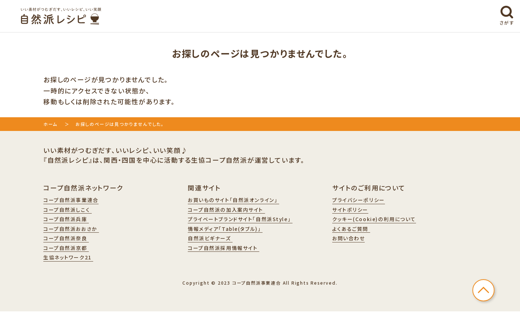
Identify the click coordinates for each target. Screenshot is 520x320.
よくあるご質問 (353, 233)
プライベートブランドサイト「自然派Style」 (248, 222)
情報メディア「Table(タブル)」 (231, 233)
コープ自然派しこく (71, 211)
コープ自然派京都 (69, 254)
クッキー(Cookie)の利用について (380, 222)
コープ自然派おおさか (75, 233)
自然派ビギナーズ (213, 244)
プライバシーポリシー (362, 200)
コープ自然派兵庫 (69, 222)
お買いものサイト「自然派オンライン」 (240, 200)
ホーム (50, 124)
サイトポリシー (352, 211)
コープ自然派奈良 (69, 244)
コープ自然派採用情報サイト (229, 254)
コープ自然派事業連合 (75, 200)
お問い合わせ (351, 244)
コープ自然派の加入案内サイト (232, 211)
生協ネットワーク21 (71, 265)
